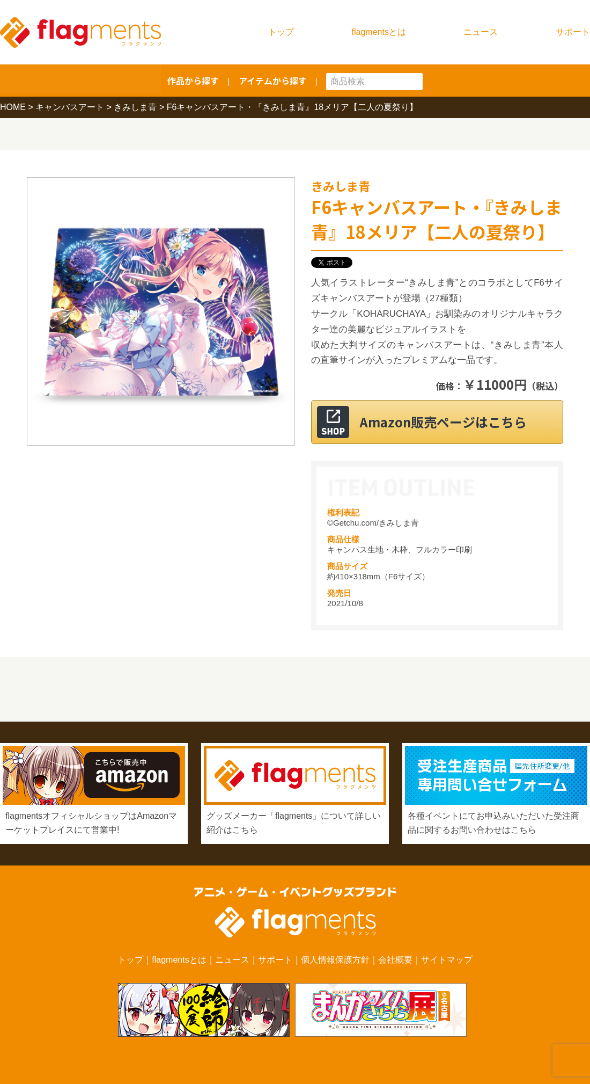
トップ (281, 32)
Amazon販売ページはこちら (450, 422)
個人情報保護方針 (335, 959)
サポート (573, 32)
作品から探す (193, 80)
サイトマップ (447, 959)
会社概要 (395, 959)
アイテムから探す (273, 80)
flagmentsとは (379, 32)
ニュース (480, 32)
